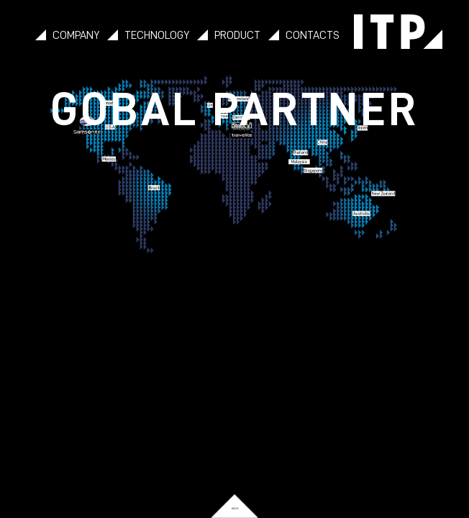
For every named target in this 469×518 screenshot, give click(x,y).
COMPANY (76, 35)
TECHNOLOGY (156, 35)
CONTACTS (313, 35)
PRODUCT (237, 35)
